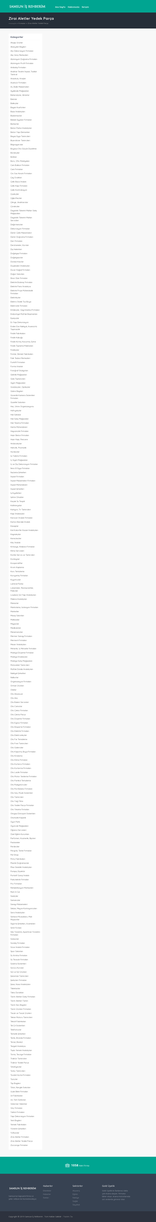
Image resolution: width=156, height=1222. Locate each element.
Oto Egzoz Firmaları (19, 723)
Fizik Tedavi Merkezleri (20, 358)
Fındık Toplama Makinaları (22, 346)
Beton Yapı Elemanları (20, 132)
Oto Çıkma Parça (18, 714)
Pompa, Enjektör (18, 871)
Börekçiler (15, 153)
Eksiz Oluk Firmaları (19, 278)
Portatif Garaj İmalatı (20, 875)
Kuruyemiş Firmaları (19, 575)
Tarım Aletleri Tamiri (19, 1001)
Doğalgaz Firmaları (19, 253)
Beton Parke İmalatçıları (21, 128)
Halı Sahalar (16, 415)
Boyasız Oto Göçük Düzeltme (24, 149)
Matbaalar (15, 619)
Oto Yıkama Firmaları (20, 809)
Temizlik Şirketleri (18, 1034)
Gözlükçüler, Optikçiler (20, 387)
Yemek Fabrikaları (18, 1124)
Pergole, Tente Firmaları (21, 851)
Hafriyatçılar (16, 410)
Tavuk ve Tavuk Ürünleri (21, 1013)
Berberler (15, 124)
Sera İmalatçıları (18, 912)
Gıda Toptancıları (18, 379)
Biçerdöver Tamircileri (20, 140)
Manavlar (15, 603)
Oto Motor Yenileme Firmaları (24, 776)
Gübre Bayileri (17, 391)
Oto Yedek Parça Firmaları (22, 805)
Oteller (14, 690)
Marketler (15, 611)
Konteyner (15, 559)
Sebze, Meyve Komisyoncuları (24, 908)
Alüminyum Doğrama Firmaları (24, 59)
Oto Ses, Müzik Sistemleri (22, 793)
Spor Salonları (17, 951)
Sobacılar (15, 939)
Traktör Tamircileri (19, 1058)
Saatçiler (14, 896)
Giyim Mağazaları (18, 383)
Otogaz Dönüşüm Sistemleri (23, 813)
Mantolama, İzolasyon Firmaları (24, 607)
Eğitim (75, 1194)
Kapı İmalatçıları (18, 513)
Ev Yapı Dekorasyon (20, 322)
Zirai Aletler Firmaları (20, 1137)
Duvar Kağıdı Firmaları (20, 270)
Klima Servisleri (17, 551)
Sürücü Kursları (17, 968)
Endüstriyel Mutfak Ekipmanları (24, 314)
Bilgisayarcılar (17, 144)
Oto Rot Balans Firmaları (22, 789)
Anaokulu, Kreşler (18, 78)
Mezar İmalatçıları (18, 644)
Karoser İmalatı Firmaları (22, 518)
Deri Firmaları (17, 241)
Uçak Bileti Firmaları (19, 1091)
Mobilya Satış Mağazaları (22, 661)
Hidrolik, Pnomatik (19, 447)
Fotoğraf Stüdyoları (19, 370)
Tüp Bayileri (16, 1083)
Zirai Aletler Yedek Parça (22, 1141)
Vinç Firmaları (17, 1108)
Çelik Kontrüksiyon (19, 190)
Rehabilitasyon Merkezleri (22, 888)
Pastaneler (15, 842)
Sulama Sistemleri (18, 963)
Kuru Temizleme (18, 571)
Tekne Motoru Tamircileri (22, 1017)
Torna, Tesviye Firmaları (21, 1054)
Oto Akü (14, 698)
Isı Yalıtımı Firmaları (19, 456)
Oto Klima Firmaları (19, 760)
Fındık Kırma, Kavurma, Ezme (23, 341)
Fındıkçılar (15, 350)
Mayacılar (15, 624)
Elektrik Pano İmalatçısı (21, 286)
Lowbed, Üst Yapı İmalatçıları (23, 595)
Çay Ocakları (16, 177)
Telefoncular (16, 1029)
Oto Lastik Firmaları (19, 772)
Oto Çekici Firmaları (19, 710)
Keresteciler (16, 538)
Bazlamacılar (16, 115)
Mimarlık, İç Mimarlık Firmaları (23, 648)
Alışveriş (76, 1191)
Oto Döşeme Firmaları (20, 719)
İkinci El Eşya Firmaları (20, 468)
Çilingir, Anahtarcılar (19, 202)
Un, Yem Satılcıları (18, 1100)
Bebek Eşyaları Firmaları (21, 120)
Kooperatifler (17, 563)
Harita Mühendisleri (19, 427)
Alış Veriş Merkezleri (19, 55)
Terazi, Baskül (17, 1042)
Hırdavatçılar (16, 443)
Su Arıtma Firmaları (19, 955)
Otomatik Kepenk (18, 817)
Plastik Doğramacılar (20, 863)
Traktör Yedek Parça (20, 1063)
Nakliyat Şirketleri (18, 673)
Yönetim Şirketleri (18, 1129)
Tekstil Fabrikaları (18, 1021)
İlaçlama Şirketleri (18, 472)
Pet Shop (15, 855)
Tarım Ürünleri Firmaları (21, 1009)
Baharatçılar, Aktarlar (20, 95)
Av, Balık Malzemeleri (20, 87)
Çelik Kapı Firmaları (19, 186)
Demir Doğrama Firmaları (22, 237)
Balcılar (14, 99)
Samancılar (15, 900)
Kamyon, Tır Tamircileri (21, 509)
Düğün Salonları (17, 274)
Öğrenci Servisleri (19, 830)
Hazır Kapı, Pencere (19, 439)
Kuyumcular (16, 579)
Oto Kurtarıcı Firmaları (20, 764)
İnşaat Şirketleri (17, 489)
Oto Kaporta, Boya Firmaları (23, 751)
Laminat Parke (17, 584)
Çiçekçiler (15, 194)
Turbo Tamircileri (18, 1071)
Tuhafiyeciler (16, 1067)
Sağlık (75, 1201)
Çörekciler (15, 206)
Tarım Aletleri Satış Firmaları (23, 997)
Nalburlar (15, 677)
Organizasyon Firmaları (21, 681)
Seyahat (76, 1205)
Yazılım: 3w (68, 1216)
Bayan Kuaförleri (18, 107)
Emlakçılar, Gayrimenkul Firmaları (25, 310)
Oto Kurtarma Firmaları (21, 768)
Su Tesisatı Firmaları (19, 959)
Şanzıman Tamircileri (20, 976)
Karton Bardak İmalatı (20, 522)
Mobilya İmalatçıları (19, 657)
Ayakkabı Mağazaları (20, 91)
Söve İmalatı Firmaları (20, 947)
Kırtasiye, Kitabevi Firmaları (23, 547)
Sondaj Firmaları (18, 943)
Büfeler (14, 157)
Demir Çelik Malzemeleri (21, 233)
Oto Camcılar (16, 706)
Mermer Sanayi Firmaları (21, 636)
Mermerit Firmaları (19, 640)
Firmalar (22, 23)
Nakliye (76, 1197)
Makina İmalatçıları (19, 599)
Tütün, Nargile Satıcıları (21, 1087)
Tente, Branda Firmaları (21, 1038)
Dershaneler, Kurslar (20, 245)
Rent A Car (15, 892)
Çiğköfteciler (16, 198)
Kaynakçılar (16, 534)
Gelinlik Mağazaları (19, 375)
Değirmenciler (17, 224)
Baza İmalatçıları (18, 111)
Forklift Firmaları (18, 362)
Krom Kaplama (17, 567)
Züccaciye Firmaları (19, 1145)
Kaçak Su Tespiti (18, 501)
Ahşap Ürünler (17, 43)
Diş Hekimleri (16, 249)
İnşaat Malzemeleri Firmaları (23, 481)
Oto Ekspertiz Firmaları (21, 727)
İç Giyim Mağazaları (19, 460)
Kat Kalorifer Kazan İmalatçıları (24, 530)
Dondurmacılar (17, 261)
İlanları (46, 1197)
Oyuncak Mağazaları (20, 826)
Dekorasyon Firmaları (20, 229)
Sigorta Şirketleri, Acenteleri (23, 923)
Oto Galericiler (17, 747)
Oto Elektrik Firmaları (20, 731)
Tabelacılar (15, 988)
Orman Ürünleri (17, 685)
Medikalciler (16, 628)
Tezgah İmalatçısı (18, 1046)
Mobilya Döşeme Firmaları (22, 653)
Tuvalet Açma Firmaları (21, 1075)
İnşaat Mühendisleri (19, 485)
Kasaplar (15, 526)
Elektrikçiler (16, 297)
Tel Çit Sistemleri (18, 1025)
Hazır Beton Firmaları (20, 435)
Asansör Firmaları (18, 83)
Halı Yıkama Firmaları (20, 423)
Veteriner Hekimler (19, 1104)
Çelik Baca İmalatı (18, 181)
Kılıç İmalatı (16, 542)
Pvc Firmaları (16, 883)
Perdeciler (15, 846)
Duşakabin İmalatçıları (20, 266)
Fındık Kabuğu (17, 337)
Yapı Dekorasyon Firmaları (22, 1116)
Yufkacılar (15, 1133)
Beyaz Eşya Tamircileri (20, 136)
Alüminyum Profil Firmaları (22, 63)
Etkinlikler (47, 1191)
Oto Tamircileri (17, 797)
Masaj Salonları (17, 615)
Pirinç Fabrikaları (18, 859)
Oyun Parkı (15, 822)
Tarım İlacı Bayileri (19, 1005)
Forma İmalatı (17, 366)
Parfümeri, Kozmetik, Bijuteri (23, 838)
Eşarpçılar (15, 318)
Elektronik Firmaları (19, 306)
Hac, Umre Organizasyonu (22, 406)
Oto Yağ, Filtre (17, 801)
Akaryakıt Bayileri (18, 47)
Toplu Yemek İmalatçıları (21, 1050)
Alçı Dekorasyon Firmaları (22, 51)
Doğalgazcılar (17, 257)
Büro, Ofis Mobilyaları (20, 161)
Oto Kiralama (16, 756)
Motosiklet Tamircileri (20, 665)
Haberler (47, 1194)
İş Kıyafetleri (16, 493)
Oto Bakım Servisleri (20, 702)
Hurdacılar (15, 452)
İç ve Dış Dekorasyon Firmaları (24, 464)
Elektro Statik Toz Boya (21, 301)
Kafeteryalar (16, 505)
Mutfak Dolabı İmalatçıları (22, 669)
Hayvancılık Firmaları (20, 431)
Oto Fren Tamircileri (19, 743)
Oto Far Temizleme (19, 739)
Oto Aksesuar (17, 694)
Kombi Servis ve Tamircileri (23, 555)
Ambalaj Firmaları (18, 67)
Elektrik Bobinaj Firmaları (22, 282)
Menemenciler (17, 632)
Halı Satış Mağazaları (20, 419)
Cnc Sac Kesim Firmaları (21, 173)
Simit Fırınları (16, 928)
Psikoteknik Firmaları (20, 879)
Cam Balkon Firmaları (20, 165)
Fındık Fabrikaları (18, 333)
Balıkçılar (15, 103)
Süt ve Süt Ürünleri (19, 972)
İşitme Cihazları (17, 497)
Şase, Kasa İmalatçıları (21, 984)
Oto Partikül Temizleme (21, 780)
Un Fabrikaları (17, 1095)
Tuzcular (14, 1079)
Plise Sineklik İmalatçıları (21, 867)
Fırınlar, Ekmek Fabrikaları (22, 354)
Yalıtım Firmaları (18, 1112)
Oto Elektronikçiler (19, 735)
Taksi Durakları (17, 992)
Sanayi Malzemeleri (19, 904)
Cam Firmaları (17, 169)
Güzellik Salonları (18, 402)
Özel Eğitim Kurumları (20, 834)
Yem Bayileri (16, 1120)
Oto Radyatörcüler (19, 785)
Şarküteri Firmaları (19, 980)
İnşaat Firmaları (17, 476)
